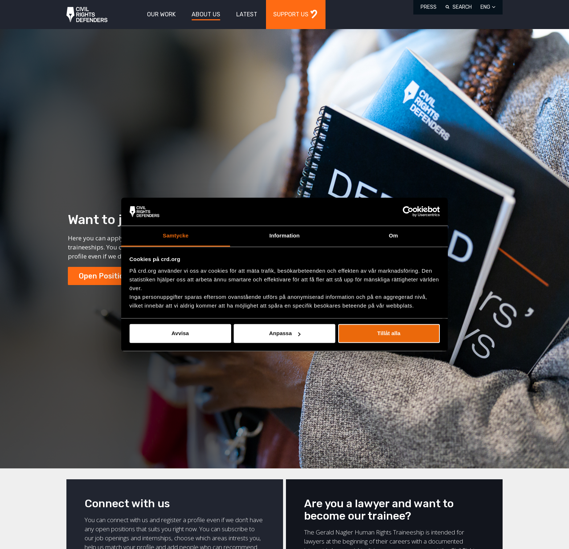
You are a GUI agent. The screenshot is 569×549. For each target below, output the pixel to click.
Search (462, 7)
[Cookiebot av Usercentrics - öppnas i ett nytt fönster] (408, 211)
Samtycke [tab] (176, 235)
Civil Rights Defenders (86, 15)
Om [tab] (393, 235)
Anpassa (284, 333)
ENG (485, 7)
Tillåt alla (389, 333)
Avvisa (180, 333)
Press (429, 7)
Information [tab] (284, 235)
